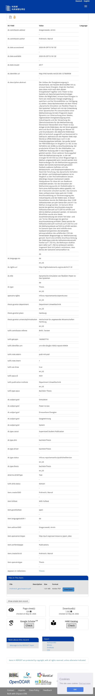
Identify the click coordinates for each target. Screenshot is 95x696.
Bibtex (49, 645)
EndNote (50, 647)
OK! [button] (75, 689)
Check (29, 625)
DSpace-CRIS (21, 693)
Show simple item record (18, 601)
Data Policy (34, 690)
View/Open (68, 589)
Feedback (47, 690)
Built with (11, 693)
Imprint (21, 690)
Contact (10, 690)
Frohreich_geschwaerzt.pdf (20, 588)
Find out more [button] (85, 683)
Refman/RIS (51, 642)
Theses (42, 571)
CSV (48, 650)
